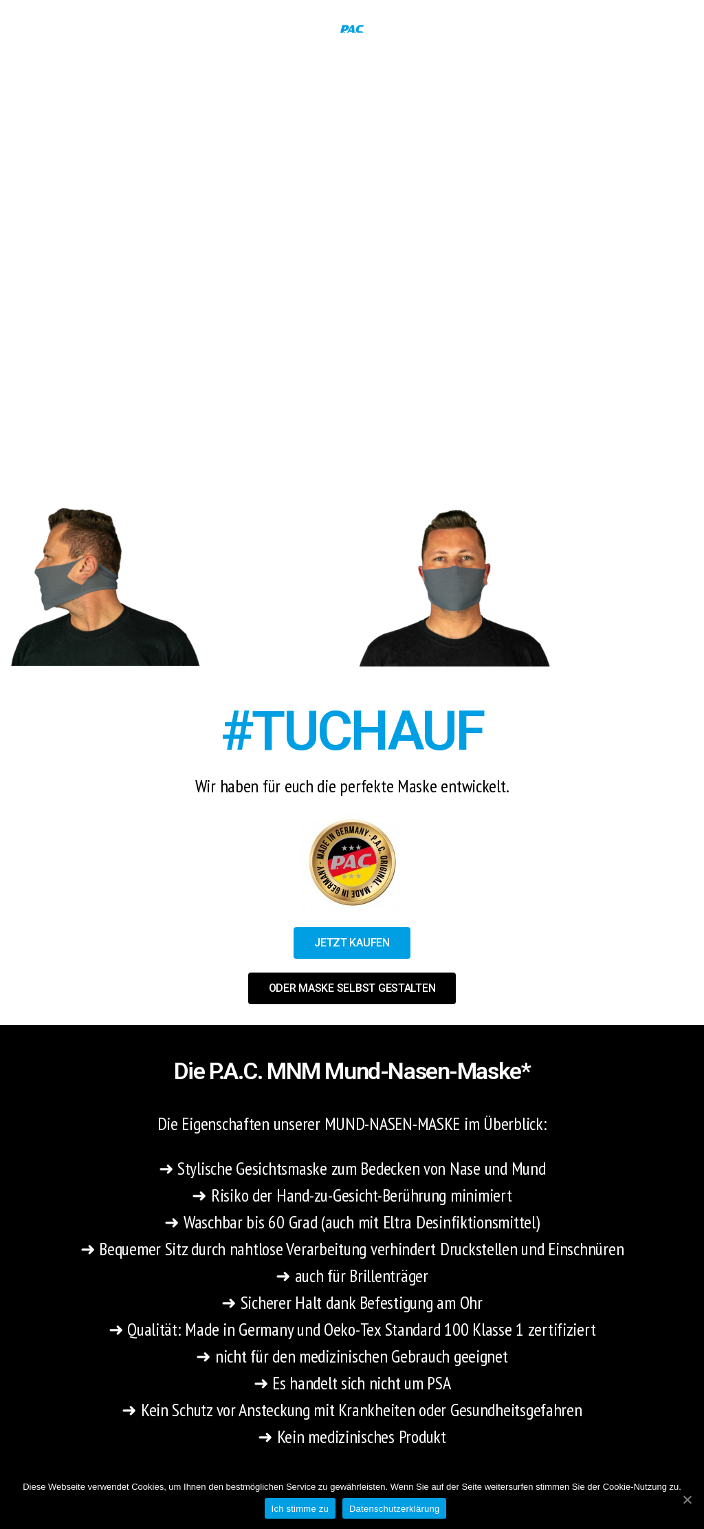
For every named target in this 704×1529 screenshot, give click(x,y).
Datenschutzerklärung (394, 1509)
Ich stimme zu (300, 1509)
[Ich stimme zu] (687, 1499)
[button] (352, 943)
